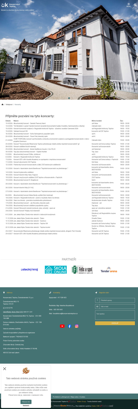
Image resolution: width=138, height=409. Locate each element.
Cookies (82, 397)
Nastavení (26, 405)
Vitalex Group (81, 401)
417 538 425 (62, 298)
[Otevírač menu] (128, 4)
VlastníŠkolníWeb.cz (57, 406)
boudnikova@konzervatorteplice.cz (65, 313)
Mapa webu (74, 397)
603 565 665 (58, 309)
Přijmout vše (26, 402)
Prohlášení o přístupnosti (61, 397)
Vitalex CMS (96, 406)
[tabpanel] (69, 50)
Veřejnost (9, 104)
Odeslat (115, 323)
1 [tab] (69, 98)
